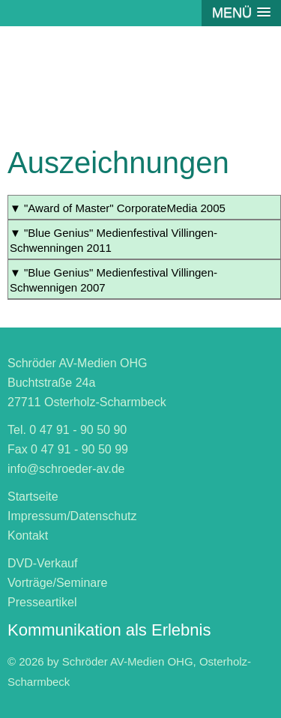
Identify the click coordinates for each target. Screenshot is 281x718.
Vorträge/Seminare (57, 582)
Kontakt (27, 535)
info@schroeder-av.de (65, 468)
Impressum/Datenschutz (72, 516)
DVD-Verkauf (42, 563)
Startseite (32, 496)
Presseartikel (41, 602)
